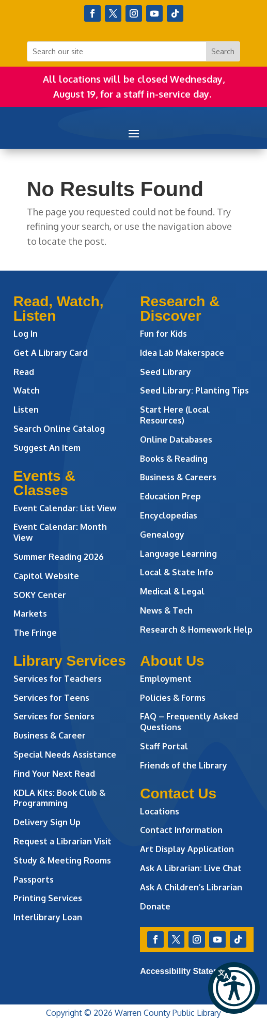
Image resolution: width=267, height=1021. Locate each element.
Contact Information (181, 830)
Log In (25, 333)
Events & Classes (44, 483)
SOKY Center (39, 595)
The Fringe (35, 632)
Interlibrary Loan (47, 917)
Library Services (69, 661)
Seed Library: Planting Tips (194, 390)
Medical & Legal (172, 591)
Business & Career (49, 735)
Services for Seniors (54, 716)
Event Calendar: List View (64, 508)
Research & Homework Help (196, 629)
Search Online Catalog (59, 428)
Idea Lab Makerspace (182, 353)
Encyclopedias (168, 515)
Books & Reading (174, 458)
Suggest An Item (47, 448)
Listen (26, 409)
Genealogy (162, 534)
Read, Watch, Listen (58, 308)
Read (23, 372)
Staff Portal (164, 746)
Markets (30, 613)
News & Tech (166, 610)
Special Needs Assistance (64, 754)
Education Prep (170, 496)
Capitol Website (46, 576)
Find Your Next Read (54, 773)
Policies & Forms (173, 698)
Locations (159, 811)
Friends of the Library (183, 765)
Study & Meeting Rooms (62, 860)
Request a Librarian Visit (62, 841)
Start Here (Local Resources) (175, 415)
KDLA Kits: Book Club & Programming (59, 798)
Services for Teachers (57, 678)
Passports (33, 879)
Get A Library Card (50, 353)
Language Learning (178, 553)
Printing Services (47, 898)
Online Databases (176, 439)
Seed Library (165, 372)
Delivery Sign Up (47, 822)
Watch (26, 390)
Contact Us (178, 794)
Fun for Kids (163, 333)
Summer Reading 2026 (58, 557)
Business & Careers (178, 477)
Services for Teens (51, 698)
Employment (166, 678)
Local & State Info (176, 572)
